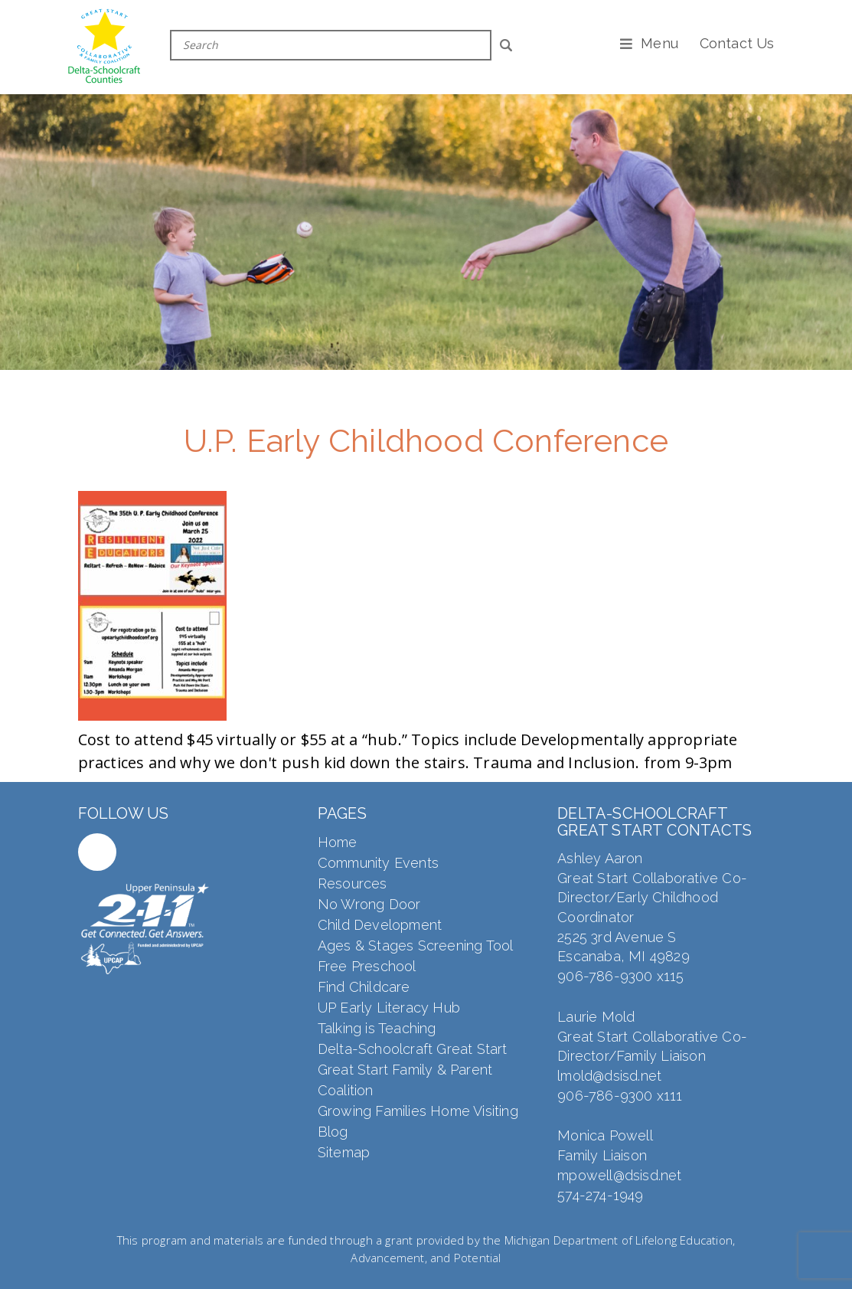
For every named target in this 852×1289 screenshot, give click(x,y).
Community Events (378, 863)
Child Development (380, 925)
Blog (333, 1132)
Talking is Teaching (377, 1028)
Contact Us (737, 43)
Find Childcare (364, 987)
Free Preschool (367, 966)
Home (337, 842)
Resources (352, 883)
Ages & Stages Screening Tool (416, 945)
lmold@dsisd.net (609, 1076)
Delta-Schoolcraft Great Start (413, 1049)
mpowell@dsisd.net (619, 1175)
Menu (659, 43)
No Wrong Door (369, 904)
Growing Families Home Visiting (418, 1111)
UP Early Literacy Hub (389, 1007)
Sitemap (344, 1152)
